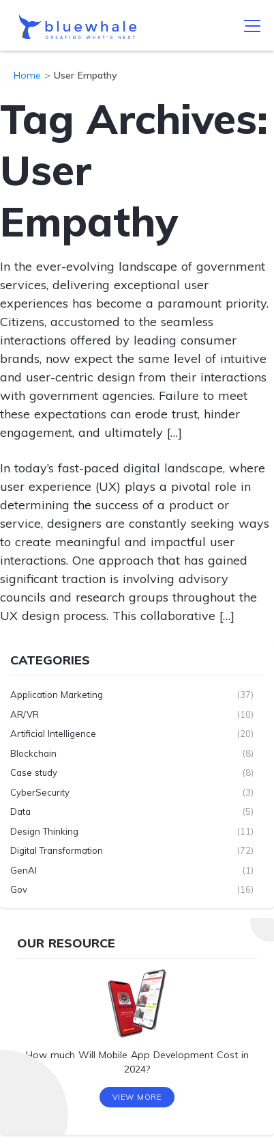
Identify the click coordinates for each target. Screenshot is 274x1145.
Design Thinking (44, 831)
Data (20, 811)
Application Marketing (56, 694)
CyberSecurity (40, 792)
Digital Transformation (56, 850)
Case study (33, 772)
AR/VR (24, 714)
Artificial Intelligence (53, 733)
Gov (18, 889)
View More (137, 1097)
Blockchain (33, 753)
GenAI (23, 870)
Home (27, 75)
